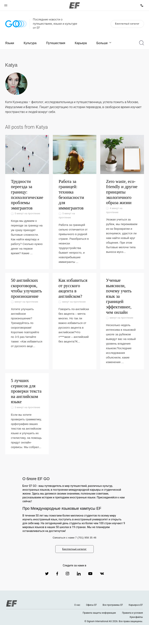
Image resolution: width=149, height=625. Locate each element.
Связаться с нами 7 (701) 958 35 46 (74, 537)
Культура (30, 43)
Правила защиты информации (99, 613)
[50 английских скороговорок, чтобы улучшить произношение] (27, 321)
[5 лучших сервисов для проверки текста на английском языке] (27, 413)
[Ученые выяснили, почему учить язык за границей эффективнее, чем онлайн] (122, 321)
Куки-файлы (136, 617)
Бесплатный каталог (127, 23)
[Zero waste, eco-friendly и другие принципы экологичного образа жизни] (122, 202)
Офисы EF (91, 605)
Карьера (81, 43)
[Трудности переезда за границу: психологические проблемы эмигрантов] (27, 202)
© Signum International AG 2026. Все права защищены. (113, 621)
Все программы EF (113, 605)
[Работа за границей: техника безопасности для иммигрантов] (74, 202)
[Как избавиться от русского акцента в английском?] (74, 321)
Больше (104, 43)
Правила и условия (132, 613)
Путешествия (55, 43)
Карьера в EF (136, 605)
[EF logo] (11, 603)
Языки (9, 43)
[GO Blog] (16, 24)
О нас (77, 605)
